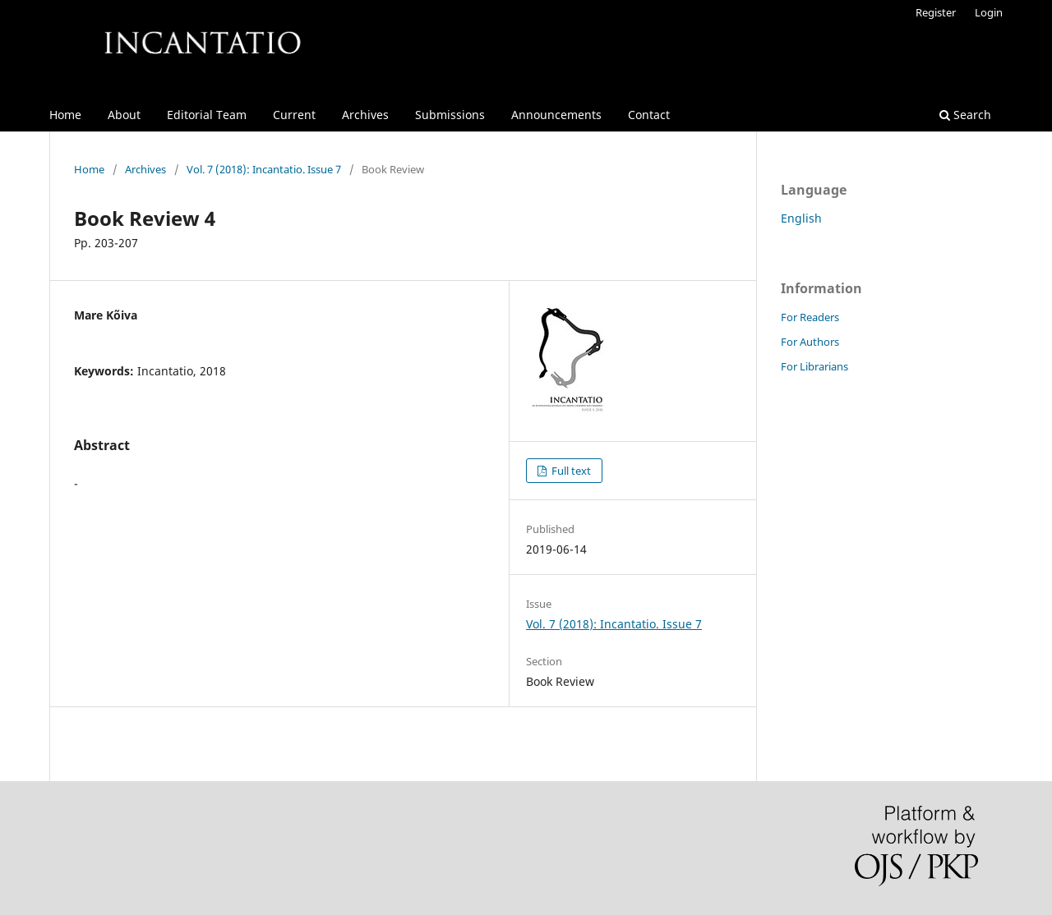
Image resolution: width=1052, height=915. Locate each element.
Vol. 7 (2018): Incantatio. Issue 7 (264, 169)
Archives (365, 114)
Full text (570, 470)
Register (936, 12)
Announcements (556, 114)
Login (989, 12)
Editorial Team (207, 114)
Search (965, 114)
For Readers (810, 317)
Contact (649, 114)
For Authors (810, 341)
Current (294, 114)
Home (65, 114)
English (801, 218)
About (124, 114)
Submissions (450, 114)
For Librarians (814, 366)
